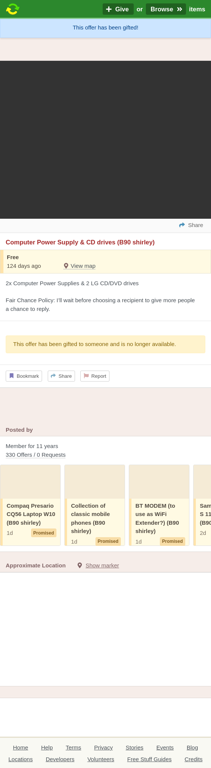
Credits (193, 759)
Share (61, 376)
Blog (192, 747)
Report (95, 376)
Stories (135, 747)
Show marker (102, 565)
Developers (60, 759)
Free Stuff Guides (149, 759)
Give (118, 9)
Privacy (103, 747)
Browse (166, 9)
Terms (73, 747)
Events (165, 747)
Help (47, 747)
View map (79, 266)
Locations (20, 759)
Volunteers (101, 759)
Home (20, 747)
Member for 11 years (105, 451)
